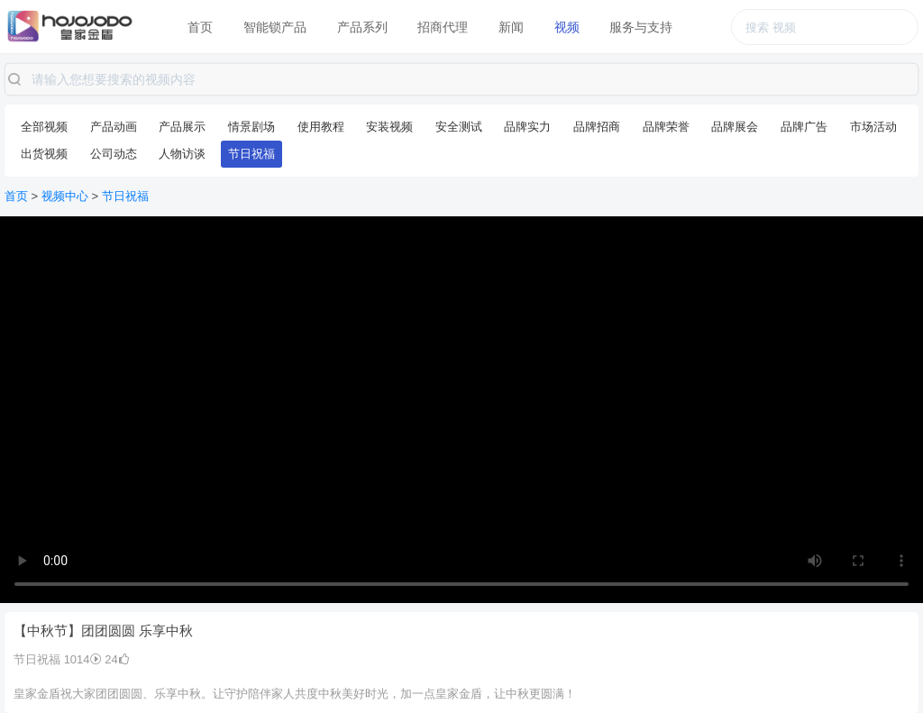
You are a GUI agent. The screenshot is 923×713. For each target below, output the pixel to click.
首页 (200, 27)
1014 (83, 659)
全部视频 (44, 126)
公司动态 (113, 153)
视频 (567, 27)
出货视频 (44, 153)
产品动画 (113, 126)
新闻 (511, 27)
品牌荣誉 (666, 126)
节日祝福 (251, 153)
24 (117, 659)
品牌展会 (734, 126)
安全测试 (458, 126)
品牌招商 (596, 126)
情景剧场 (251, 126)
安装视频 (389, 126)
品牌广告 (804, 126)
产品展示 (182, 126)
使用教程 (320, 126)
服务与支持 (640, 27)
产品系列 (362, 27)
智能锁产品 (274, 27)
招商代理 (442, 27)
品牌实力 (527, 126)
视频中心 (64, 196)
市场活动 (873, 126)
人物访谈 (182, 153)
